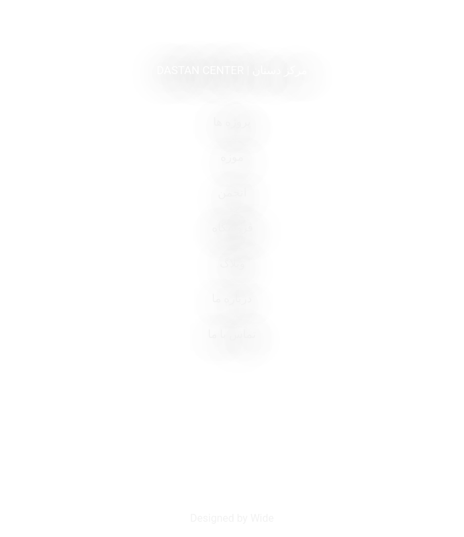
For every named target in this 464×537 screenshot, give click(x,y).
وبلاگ (232, 263)
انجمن (232, 192)
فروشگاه (232, 227)
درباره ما (232, 298)
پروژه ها (232, 121)
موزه (232, 156)
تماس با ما (232, 334)
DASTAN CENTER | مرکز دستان (232, 70)
